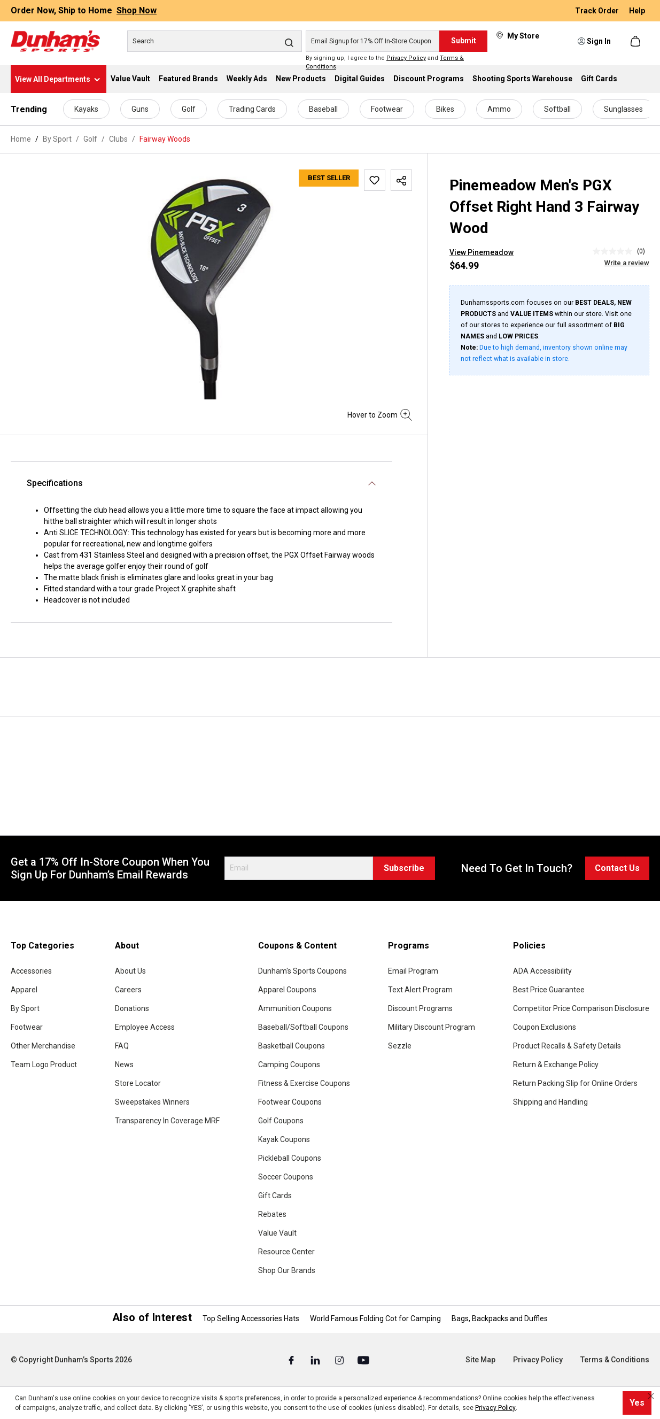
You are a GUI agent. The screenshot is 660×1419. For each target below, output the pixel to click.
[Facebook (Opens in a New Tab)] (292, 1360)
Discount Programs (420, 1008)
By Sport (25, 1008)
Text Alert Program (420, 989)
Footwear (387, 109)
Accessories (31, 971)
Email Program (413, 971)
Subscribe (404, 868)
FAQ (122, 1046)
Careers (128, 989)
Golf (189, 109)
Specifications (55, 483)
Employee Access (145, 1027)
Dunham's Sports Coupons (302, 971)
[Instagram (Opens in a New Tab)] (340, 1360)
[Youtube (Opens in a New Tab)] (363, 1360)
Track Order (597, 10)
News (124, 1064)
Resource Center (286, 1251)
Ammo (499, 109)
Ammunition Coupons (295, 1008)
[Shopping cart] (636, 41)
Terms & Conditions (614, 1359)
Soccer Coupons (285, 1177)
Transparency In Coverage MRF (167, 1120)
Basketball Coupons (291, 1046)
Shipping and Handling (550, 1102)
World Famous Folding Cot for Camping (375, 1318)
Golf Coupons (281, 1120)
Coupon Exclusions (544, 1027)
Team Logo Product (44, 1064)
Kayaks (86, 109)
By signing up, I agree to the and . (385, 63)
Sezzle (399, 1046)
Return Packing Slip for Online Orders (575, 1083)
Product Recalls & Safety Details (567, 1046)
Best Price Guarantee (549, 989)
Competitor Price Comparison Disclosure (581, 1008)
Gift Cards (275, 1195)
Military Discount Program (431, 1027)
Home (21, 139)
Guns (140, 109)
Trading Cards (252, 109)
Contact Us (617, 868)
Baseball (323, 109)
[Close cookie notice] (651, 1396)
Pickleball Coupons (289, 1158)
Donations (132, 1008)
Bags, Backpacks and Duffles (500, 1318)
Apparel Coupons (287, 989)
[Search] (214, 41)
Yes (637, 1403)
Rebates (272, 1214)
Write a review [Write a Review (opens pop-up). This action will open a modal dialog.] (626, 262)
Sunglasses (623, 109)
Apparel (24, 989)
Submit (463, 40)
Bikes (445, 109)
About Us (130, 971)
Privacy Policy (406, 58)
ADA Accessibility (542, 971)
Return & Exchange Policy (556, 1064)
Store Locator (138, 1083)
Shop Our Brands (286, 1270)
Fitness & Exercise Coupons (304, 1083)
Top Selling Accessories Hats (251, 1318)
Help (637, 10)
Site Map (480, 1359)
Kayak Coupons (284, 1139)
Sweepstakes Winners (152, 1102)
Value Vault (277, 1233)
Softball (557, 109)
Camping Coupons (289, 1064)
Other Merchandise (43, 1046)
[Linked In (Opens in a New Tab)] (316, 1360)
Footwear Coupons (290, 1102)
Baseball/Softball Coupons (303, 1027)
